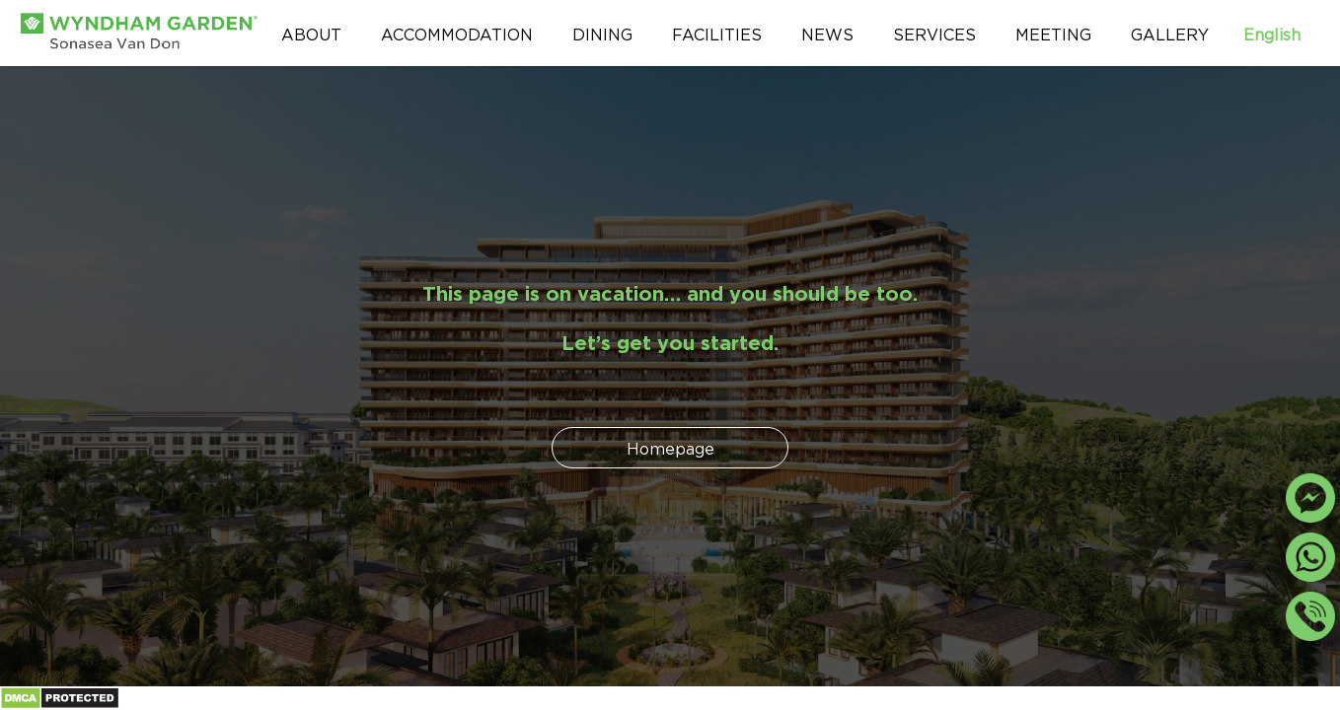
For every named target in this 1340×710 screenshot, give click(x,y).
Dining (602, 33)
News (827, 33)
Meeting (1053, 33)
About (311, 33)
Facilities (717, 33)
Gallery (1170, 33)
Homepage (670, 447)
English (1281, 33)
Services (934, 33)
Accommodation (457, 33)
